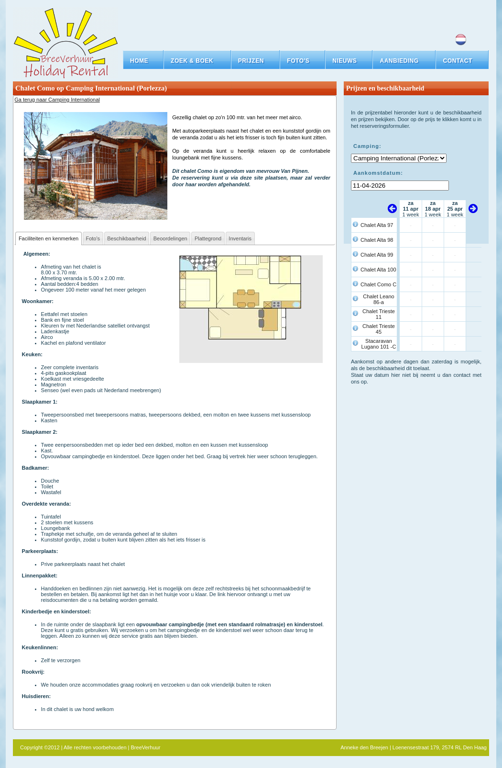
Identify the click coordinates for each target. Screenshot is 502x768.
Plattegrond (208, 238)
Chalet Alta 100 (378, 269)
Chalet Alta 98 (376, 240)
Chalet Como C (378, 284)
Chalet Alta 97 (376, 225)
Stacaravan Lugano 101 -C (378, 344)
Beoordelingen (170, 238)
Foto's (93, 238)
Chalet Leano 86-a (378, 299)
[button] (197, 60)
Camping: (367, 146)
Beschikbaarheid (126, 238)
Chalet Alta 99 (376, 255)
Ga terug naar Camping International (57, 99)
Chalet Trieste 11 (378, 314)
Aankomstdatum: (378, 173)
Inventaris (240, 238)
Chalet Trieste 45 (378, 329)
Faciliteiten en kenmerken (48, 238)
